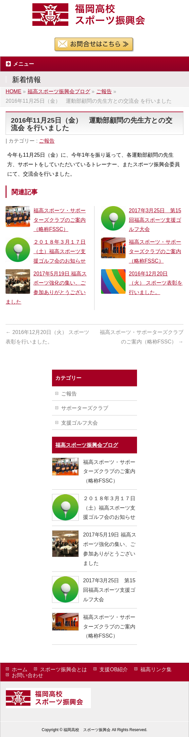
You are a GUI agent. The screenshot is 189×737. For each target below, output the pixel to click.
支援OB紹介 (113, 669)
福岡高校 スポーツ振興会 (87, 730)
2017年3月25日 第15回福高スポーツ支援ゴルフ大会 (155, 220)
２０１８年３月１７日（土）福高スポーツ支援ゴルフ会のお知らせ (59, 251)
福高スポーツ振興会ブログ (86, 445)
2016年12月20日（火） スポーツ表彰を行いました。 (155, 283)
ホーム (19, 669)
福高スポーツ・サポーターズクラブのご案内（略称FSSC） (59, 220)
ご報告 (47, 141)
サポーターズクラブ (84, 408)
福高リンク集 (156, 669)
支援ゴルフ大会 (79, 423)
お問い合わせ (27, 675)
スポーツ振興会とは (63, 669)
